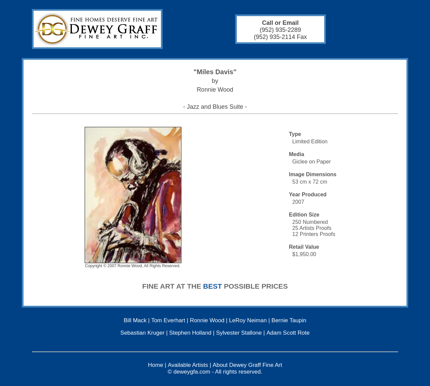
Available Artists (188, 365)
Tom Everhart (168, 320)
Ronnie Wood (207, 320)
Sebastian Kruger (142, 333)
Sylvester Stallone (239, 333)
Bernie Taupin (288, 320)
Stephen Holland (190, 333)
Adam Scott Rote (288, 333)
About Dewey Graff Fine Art (247, 365)
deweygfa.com (191, 372)
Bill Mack (135, 320)
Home (155, 365)
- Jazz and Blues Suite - (215, 106)
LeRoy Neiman (248, 320)
